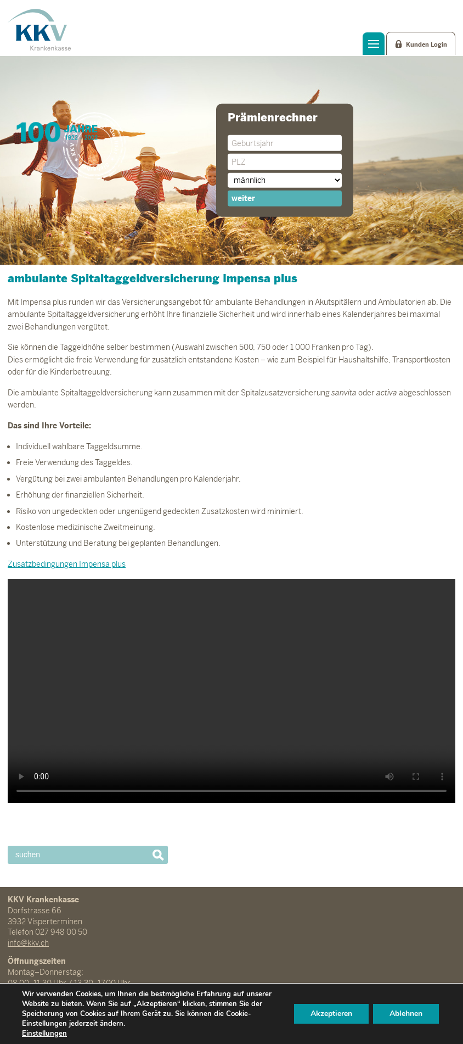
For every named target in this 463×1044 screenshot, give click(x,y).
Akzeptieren (331, 1013)
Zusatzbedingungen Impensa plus (67, 564)
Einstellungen (44, 1034)
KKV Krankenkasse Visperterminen (39, 30)
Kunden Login (426, 44)
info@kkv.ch (28, 943)
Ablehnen (405, 1013)
